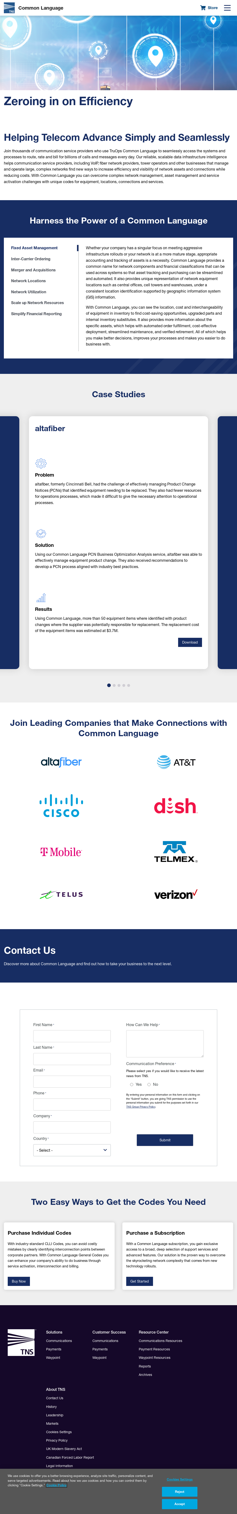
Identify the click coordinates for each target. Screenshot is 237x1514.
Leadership (54, 1415)
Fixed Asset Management (34, 247)
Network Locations (28, 280)
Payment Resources (154, 1349)
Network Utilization (28, 291)
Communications (59, 1341)
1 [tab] (109, 685)
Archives (145, 1375)
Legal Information (59, 1466)
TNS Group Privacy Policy (140, 1106)
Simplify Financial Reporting (36, 313)
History (51, 1407)
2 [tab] (114, 685)
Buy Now (19, 1281)
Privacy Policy (57, 1440)
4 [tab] (123, 685)
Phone (38, 1093)
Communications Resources (160, 1341)
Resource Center (154, 1332)
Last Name (42, 1047)
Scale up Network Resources (37, 302)
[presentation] (163, 1121)
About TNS (55, 1389)
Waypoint (53, 1357)
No (155, 1084)
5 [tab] (128, 685)
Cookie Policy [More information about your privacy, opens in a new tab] (56, 1487)
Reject (180, 1493)
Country (40, 1138)
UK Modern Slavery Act (64, 1449)
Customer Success (109, 1332)
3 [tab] (119, 685)
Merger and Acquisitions (33, 270)
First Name (42, 1024)
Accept (179, 1506)
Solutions (54, 1332)
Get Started (139, 1281)
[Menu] (227, 8)
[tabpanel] (118, 542)
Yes (139, 1084)
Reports (145, 1366)
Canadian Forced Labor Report (70, 1457)
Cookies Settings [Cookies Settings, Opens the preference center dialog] (180, 1481)
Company (41, 1115)
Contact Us (54, 1398)
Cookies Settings (59, 1432)
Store (209, 7)
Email (38, 1070)
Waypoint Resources (154, 1357)
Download (190, 642)
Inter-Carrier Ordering (30, 258)
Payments (53, 1349)
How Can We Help (142, 1024)
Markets (52, 1423)
